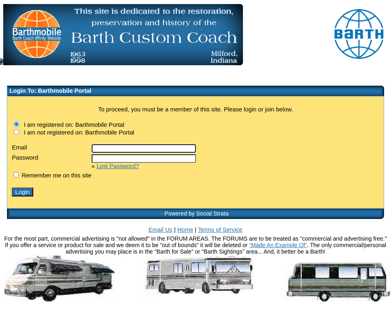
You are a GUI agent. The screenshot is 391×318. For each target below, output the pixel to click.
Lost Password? (118, 166)
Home (185, 229)
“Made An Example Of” (278, 245)
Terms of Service (220, 229)
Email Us (160, 229)
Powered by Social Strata (196, 213)
